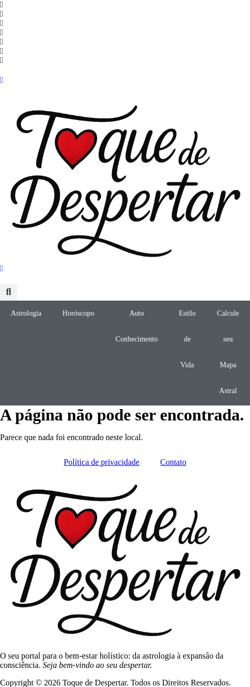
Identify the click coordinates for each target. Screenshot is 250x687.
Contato (173, 462)
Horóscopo (78, 313)
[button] (8, 292)
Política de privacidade (101, 462)
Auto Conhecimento (137, 326)
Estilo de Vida (187, 339)
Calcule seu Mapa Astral (228, 352)
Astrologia (26, 313)
